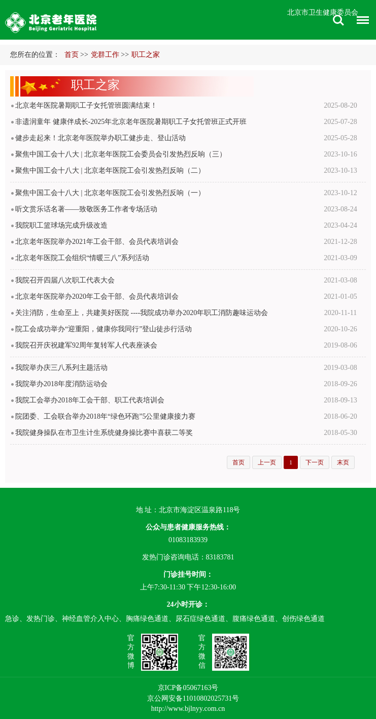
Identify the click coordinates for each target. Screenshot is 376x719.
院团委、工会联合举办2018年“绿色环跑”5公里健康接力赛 (105, 416)
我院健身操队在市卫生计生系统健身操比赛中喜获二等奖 (104, 432)
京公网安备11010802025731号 (193, 698)
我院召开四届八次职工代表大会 (65, 280)
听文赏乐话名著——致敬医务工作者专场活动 (86, 209)
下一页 (314, 462)
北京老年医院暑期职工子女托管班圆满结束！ (86, 105)
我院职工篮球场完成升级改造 (61, 225)
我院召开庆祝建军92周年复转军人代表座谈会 (86, 345)
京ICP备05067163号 (188, 688)
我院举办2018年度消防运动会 (61, 384)
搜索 (338, 20)
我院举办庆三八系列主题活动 (61, 367)
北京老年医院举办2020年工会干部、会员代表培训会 (97, 296)
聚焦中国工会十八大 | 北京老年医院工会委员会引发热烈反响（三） (120, 154)
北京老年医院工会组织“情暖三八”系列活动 (82, 258)
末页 (343, 462)
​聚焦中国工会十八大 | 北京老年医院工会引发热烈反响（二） (110, 170)
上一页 (267, 462)
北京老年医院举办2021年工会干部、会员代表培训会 (97, 241)
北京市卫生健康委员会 (322, 12)
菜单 (360, 21)
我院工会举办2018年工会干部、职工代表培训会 (89, 400)
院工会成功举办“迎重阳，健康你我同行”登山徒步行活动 (103, 329)
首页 (71, 54)
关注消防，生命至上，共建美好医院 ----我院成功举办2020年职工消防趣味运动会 (141, 313)
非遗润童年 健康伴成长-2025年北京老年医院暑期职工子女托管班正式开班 (131, 122)
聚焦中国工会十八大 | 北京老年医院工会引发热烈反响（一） (110, 193)
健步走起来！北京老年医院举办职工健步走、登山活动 (100, 138)
